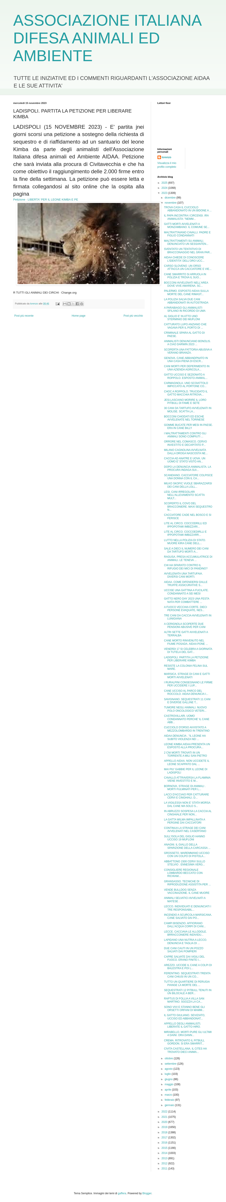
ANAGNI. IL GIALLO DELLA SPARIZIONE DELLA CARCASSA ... (187, 846)
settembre (171, 1063)
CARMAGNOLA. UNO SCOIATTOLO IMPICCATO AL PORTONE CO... (186, 385)
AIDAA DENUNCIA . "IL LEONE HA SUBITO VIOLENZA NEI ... (185, 737)
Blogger (146, 1193)
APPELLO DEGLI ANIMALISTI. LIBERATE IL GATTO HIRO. (182, 1025)
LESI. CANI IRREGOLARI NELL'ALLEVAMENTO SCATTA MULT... (184, 495)
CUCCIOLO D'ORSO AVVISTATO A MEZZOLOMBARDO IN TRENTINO (186, 729)
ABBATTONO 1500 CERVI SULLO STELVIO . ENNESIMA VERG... (184, 863)
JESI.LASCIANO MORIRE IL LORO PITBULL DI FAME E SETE (185, 401)
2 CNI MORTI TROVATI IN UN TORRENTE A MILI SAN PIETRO (185, 754)
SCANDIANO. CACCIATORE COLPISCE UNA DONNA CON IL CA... (188, 477)
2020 (164, 1122)
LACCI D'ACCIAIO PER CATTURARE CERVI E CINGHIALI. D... (186, 796)
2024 (164, 187)
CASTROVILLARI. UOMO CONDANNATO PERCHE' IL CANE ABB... (186, 719)
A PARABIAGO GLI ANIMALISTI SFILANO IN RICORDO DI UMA (184, 309)
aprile (168, 1089)
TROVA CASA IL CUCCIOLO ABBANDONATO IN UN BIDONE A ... (188, 209)
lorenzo (166, 157)
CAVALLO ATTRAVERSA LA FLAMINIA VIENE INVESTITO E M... (187, 779)
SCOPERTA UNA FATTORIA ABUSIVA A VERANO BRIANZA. (188, 351)
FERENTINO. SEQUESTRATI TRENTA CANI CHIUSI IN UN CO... (187, 975)
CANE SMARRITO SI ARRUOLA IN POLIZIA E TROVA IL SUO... (185, 276)
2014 (164, 1153)
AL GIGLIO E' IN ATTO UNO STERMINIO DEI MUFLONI (182, 318)
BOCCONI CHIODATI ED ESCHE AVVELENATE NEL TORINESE (184, 418)
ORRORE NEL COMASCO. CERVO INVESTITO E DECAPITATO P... (185, 443)
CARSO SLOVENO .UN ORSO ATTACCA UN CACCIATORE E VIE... (187, 267)
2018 (164, 1132)
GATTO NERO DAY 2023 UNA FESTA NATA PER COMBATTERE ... (186, 600)
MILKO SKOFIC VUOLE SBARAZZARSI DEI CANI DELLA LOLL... (188, 485)
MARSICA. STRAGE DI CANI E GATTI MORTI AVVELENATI (187, 675)
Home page (78, 315)
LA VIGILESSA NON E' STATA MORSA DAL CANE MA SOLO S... (187, 804)
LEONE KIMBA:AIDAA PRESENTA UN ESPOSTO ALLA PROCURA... (187, 746)
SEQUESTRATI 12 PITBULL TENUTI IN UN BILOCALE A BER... (187, 992)
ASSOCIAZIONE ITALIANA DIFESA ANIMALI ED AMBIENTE (107, 38)
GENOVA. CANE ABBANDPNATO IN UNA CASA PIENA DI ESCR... (186, 360)
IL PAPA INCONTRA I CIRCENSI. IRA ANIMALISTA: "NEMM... (186, 217)
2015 (164, 1147)
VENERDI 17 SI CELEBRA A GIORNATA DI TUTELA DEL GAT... (188, 650)
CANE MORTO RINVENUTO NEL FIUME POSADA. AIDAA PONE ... (186, 642)
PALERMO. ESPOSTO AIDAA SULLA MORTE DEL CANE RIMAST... (186, 292)
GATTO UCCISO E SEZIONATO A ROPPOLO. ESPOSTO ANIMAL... (185, 376)
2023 (164, 193)
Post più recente (24, 315)
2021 (164, 1116)
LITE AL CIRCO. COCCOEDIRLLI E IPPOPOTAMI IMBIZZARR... (185, 533)
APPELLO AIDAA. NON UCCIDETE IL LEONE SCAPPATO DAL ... (186, 762)
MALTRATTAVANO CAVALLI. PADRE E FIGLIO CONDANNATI (187, 234)
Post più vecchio (133, 315)
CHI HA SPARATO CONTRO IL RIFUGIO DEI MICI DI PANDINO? (185, 567)
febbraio (170, 1099)
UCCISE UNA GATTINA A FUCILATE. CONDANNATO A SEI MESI (186, 592)
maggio (169, 1084)
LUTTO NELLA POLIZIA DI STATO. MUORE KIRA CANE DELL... (185, 542)
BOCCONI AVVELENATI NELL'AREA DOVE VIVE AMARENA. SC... (186, 284)
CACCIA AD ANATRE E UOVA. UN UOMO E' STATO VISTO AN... (184, 460)
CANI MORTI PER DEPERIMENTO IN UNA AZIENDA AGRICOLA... (186, 368)
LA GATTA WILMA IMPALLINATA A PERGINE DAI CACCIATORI (184, 821)
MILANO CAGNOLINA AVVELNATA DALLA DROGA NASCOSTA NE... (186, 451)
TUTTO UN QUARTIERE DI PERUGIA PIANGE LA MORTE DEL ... (187, 983)
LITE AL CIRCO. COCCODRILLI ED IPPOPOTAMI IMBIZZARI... (185, 525)
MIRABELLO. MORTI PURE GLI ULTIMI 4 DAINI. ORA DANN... (188, 1034)
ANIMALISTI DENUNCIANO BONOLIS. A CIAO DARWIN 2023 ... (187, 343)
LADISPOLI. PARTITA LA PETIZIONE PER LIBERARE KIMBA (186, 659)
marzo (169, 1094)
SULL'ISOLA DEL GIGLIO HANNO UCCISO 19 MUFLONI (184, 838)
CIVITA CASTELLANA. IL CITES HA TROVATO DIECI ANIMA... (185, 1050)
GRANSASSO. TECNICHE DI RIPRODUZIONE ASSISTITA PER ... (187, 883)
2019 (164, 1127)
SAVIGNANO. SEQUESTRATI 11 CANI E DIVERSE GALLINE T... (187, 701)
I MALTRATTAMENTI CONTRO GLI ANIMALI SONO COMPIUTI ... (185, 435)
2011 (164, 1168)
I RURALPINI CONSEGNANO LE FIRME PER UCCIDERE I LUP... (188, 684)
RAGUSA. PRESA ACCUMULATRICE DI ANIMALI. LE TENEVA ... (188, 558)
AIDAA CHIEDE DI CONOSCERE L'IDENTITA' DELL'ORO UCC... (184, 259)
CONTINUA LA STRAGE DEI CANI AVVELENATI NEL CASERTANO (185, 829)
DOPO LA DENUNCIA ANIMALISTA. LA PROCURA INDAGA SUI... (187, 468)
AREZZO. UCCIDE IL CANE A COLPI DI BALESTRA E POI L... (188, 967)
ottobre (169, 1058)
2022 (164, 1111)
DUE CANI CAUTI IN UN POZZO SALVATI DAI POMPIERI (183, 950)
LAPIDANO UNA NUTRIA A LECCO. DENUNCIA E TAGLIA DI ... (185, 941)
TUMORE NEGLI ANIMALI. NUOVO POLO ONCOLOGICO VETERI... (185, 709)
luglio (168, 1073)
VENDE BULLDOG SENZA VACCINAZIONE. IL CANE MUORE (186, 891)
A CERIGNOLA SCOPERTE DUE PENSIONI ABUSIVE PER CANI (184, 625)
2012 (164, 1163)
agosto (169, 1068)
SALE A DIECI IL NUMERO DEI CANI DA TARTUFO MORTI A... (186, 550)
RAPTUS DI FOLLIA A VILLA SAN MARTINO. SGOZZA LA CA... (184, 1000)
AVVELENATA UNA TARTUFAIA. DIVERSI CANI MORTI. (183, 575)
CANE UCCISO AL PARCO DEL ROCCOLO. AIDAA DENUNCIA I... (186, 692)
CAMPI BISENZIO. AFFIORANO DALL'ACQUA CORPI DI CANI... (185, 925)
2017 (164, 1137)
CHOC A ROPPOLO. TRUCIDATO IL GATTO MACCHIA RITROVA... (185, 393)
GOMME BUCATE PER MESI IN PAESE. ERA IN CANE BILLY (188, 426)
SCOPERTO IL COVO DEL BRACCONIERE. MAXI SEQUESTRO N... (188, 506)
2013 (164, 1158)
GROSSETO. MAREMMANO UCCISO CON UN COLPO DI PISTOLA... (186, 854)
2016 (164, 1142)
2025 (164, 182)
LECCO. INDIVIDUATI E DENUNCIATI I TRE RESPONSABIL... (187, 908)
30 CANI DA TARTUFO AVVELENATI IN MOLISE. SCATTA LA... (187, 410)
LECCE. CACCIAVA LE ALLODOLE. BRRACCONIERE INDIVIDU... (185, 933)
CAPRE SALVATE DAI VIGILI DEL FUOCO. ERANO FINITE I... (184, 958)
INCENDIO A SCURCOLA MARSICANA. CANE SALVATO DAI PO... (188, 916)
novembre (171, 202)
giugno (169, 1079)
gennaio (170, 1105)
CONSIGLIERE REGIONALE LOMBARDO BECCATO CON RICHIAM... (183, 873)
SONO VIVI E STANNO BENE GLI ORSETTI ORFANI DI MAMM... (184, 1008)
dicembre (170, 197)
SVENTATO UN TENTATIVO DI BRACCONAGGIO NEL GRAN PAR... (188, 250)
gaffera (122, 1193)
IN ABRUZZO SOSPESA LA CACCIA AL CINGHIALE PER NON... (187, 813)
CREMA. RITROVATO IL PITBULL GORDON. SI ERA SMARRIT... (184, 1042)
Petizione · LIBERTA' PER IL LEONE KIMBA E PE (45, 199)
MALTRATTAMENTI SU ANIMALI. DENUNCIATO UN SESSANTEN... (186, 242)
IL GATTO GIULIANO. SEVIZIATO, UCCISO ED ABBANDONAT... (184, 1017)
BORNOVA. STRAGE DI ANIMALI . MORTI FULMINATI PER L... (185, 788)
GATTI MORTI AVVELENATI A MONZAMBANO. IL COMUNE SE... (186, 225)
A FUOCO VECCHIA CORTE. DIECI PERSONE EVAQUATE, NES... (185, 609)
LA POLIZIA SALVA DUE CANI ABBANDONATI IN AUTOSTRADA (186, 301)
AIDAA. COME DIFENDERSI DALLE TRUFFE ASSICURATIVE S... (185, 584)
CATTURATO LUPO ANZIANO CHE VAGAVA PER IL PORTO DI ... (185, 326)
